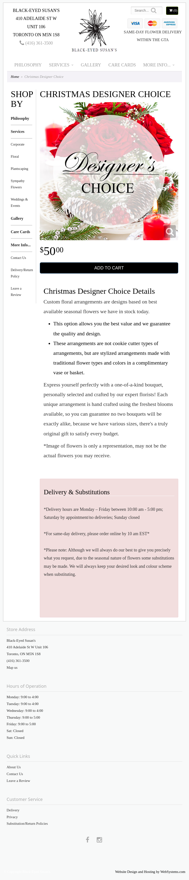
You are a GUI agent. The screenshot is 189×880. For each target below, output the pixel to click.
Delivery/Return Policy (21, 273)
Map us (12, 667)
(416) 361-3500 (36, 43)
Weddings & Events (19, 203)
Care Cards (122, 65)
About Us (14, 767)
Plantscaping (19, 169)
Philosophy (28, 65)
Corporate (17, 144)
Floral (15, 156)
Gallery (91, 65)
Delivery (13, 810)
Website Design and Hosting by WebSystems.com (150, 872)
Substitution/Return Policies (27, 823)
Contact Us (18, 258)
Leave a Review (16, 292)
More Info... (157, 65)
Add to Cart (109, 268)
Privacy (12, 817)
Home (15, 77)
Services (59, 65)
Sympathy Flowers (18, 184)
